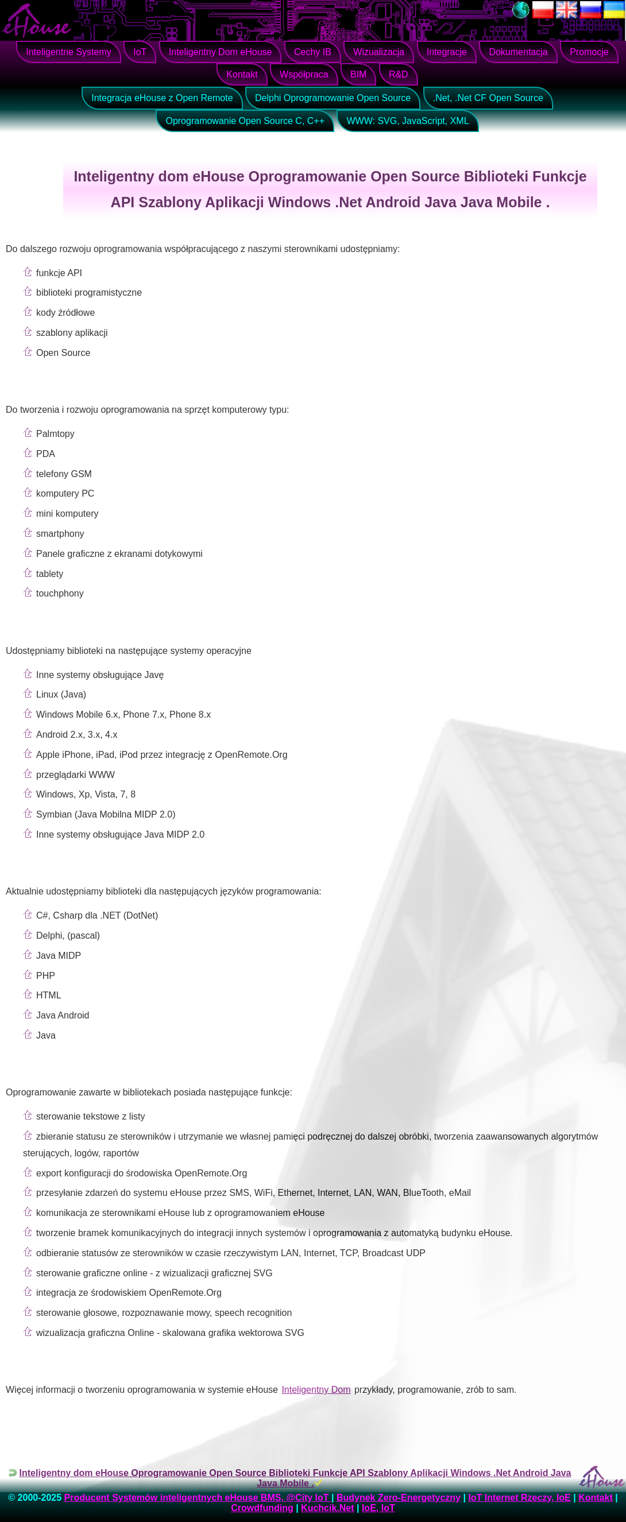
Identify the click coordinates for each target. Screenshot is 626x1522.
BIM (358, 74)
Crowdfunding (262, 1508)
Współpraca (304, 74)
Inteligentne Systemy (68, 52)
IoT (139, 52)
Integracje (447, 52)
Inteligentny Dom (315, 1390)
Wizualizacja (378, 52)
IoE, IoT (378, 1508)
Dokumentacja (518, 52)
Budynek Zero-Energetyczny (399, 1497)
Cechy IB (312, 52)
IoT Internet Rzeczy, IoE (519, 1497)
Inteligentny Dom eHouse (220, 52)
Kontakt (241, 74)
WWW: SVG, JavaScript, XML (407, 121)
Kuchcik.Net (327, 1508)
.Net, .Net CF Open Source (488, 98)
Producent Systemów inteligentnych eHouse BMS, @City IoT (197, 1497)
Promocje (589, 52)
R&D (398, 74)
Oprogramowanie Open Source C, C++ (244, 121)
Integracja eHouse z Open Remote (162, 98)
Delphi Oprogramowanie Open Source (333, 98)
